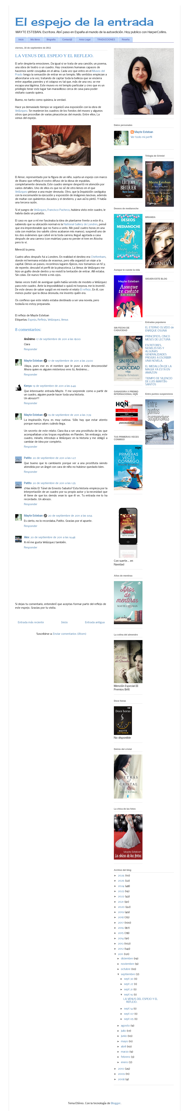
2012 (121, 948)
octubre (126, 969)
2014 (121, 938)
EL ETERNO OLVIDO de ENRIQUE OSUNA (159, 329)
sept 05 (129, 1019)
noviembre (128, 964)
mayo (125, 1041)
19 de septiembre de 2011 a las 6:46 (54, 386)
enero (125, 1062)
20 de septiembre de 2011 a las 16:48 (52, 537)
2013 (121, 943)
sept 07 (129, 1013)
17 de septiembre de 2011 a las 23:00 (70, 360)
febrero (126, 1057)
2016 (121, 927)
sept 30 (129, 979)
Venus (64, 319)
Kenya (28, 386)
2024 (121, 886)
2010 (121, 1068)
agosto (125, 1025)
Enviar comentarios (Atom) (69, 634)
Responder (30, 349)
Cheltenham (98, 257)
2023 (121, 891)
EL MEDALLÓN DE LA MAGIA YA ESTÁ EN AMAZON (158, 369)
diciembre (127, 958)
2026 (121, 875)
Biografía (51, 39)
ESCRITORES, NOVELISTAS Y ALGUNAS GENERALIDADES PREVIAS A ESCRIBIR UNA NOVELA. (158, 353)
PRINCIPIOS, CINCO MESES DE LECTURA (157, 338)
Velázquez (21, 110)
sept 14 (128, 1008)
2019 (121, 912)
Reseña (125, 39)
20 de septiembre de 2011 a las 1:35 (54, 483)
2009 (122, 1074)
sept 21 (128, 989)
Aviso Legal (84, 39)
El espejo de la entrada (84, 21)
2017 (121, 922)
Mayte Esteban (33, 360)
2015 (121, 933)
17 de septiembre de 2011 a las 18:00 (58, 339)
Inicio (21, 39)
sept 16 (129, 994)
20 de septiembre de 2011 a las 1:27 (54, 458)
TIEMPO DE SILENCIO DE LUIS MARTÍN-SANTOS (158, 381)
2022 (121, 896)
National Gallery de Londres (81, 224)
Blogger (116, 1103)
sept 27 (129, 984)
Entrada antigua (95, 622)
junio (124, 1036)
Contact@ (67, 39)
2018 (121, 917)
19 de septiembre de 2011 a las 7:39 (69, 415)
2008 (121, 1079)
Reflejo (42, 319)
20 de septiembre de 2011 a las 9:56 (70, 515)
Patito (28, 458)
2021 (121, 901)
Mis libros (35, 39)
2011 (121, 954)
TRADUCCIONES (106, 39)
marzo (125, 1051)
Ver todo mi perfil (141, 137)
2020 (121, 907)
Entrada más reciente (31, 622)
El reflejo (85, 289)
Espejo (32, 319)
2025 (121, 880)
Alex (26, 537)
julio (124, 1030)
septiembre (128, 974)
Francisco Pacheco (58, 210)
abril (124, 1046)
